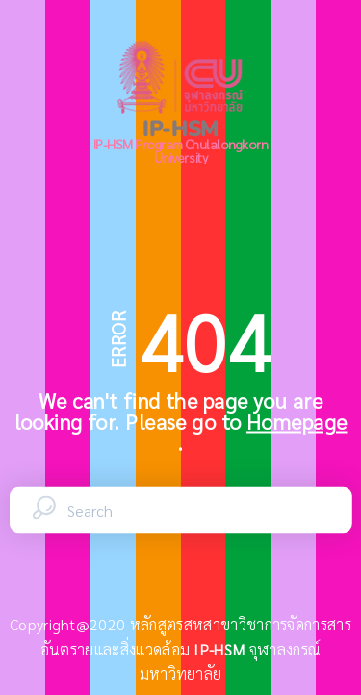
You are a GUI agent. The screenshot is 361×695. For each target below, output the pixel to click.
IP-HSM (220, 649)
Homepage (297, 421)
